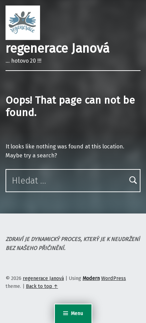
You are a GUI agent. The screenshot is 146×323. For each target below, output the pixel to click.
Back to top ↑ (42, 286)
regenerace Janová (57, 48)
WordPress (113, 278)
